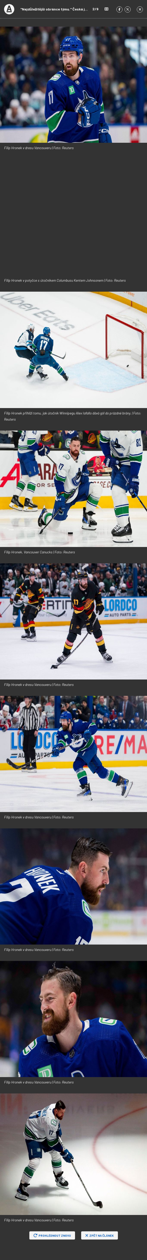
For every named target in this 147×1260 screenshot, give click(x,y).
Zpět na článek (99, 1235)
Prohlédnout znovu (52, 1235)
